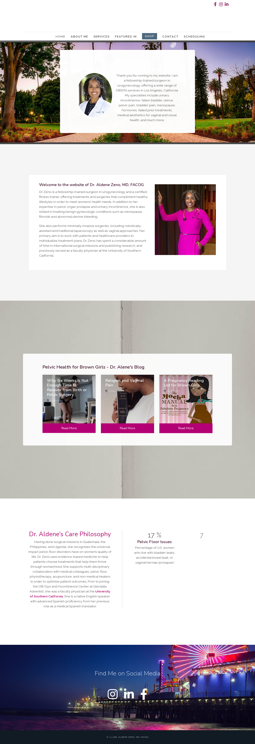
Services (102, 37)
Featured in (126, 37)
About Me (79, 37)
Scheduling (194, 37)
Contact (170, 37)
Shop (149, 36)
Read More (69, 428)
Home (60, 37)
